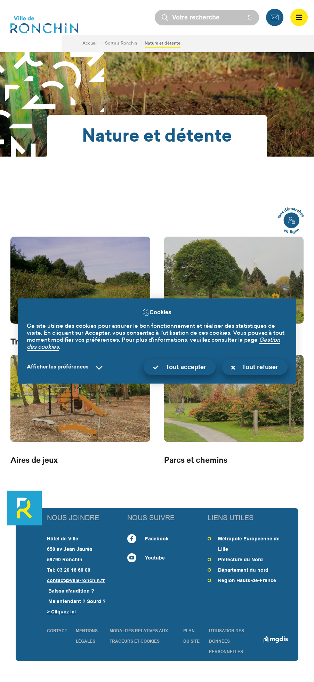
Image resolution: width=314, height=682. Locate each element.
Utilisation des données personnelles (226, 641)
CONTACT (57, 630)
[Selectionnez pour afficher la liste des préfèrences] (66, 367)
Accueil (89, 43)
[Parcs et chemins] (234, 410)
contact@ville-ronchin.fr (76, 580)
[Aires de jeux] (80, 410)
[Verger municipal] (234, 292)
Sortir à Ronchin (121, 43)
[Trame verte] (80, 292)
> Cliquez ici (61, 611)
